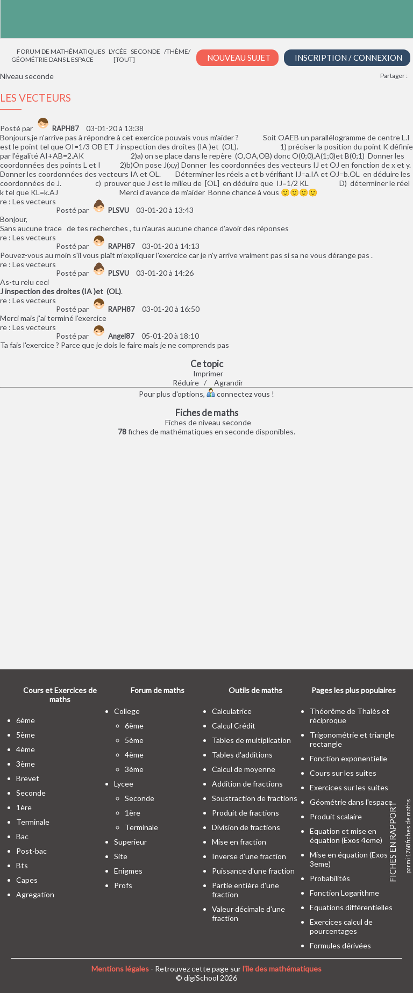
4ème (25, 749)
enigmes (128, 870)
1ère (24, 807)
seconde (31, 792)
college (127, 711)
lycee (123, 783)
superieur (130, 841)
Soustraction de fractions (254, 798)
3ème (25, 763)
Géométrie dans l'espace (351, 801)
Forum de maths (157, 690)
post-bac (31, 850)
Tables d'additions (242, 754)
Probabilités (330, 878)
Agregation (35, 894)
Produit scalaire (336, 816)
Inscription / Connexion (348, 57)
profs (123, 885)
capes (27, 879)
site (120, 856)
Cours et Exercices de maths (60, 694)
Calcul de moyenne (243, 769)
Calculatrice (232, 711)
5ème (25, 734)
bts (22, 865)
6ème (25, 720)
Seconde (145, 51)
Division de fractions (246, 827)
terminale (32, 821)
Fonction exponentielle (348, 758)
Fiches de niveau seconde (208, 422)
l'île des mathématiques (282, 968)
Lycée (118, 51)
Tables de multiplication (251, 740)
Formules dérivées (340, 945)
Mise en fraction (239, 841)
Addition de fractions (247, 783)
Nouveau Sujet (238, 57)
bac (22, 836)
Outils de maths (255, 690)
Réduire (186, 382)
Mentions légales (120, 968)
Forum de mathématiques (61, 51)
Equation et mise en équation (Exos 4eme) (346, 835)
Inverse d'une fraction (249, 856)
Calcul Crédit (233, 725)
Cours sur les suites (343, 772)
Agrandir (228, 382)
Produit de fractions (245, 812)
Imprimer (208, 373)
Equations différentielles (351, 907)
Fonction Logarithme (344, 892)
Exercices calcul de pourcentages (341, 926)
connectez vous (238, 393)
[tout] (124, 59)
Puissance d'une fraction (253, 870)
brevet (27, 778)
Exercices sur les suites (349, 787)
